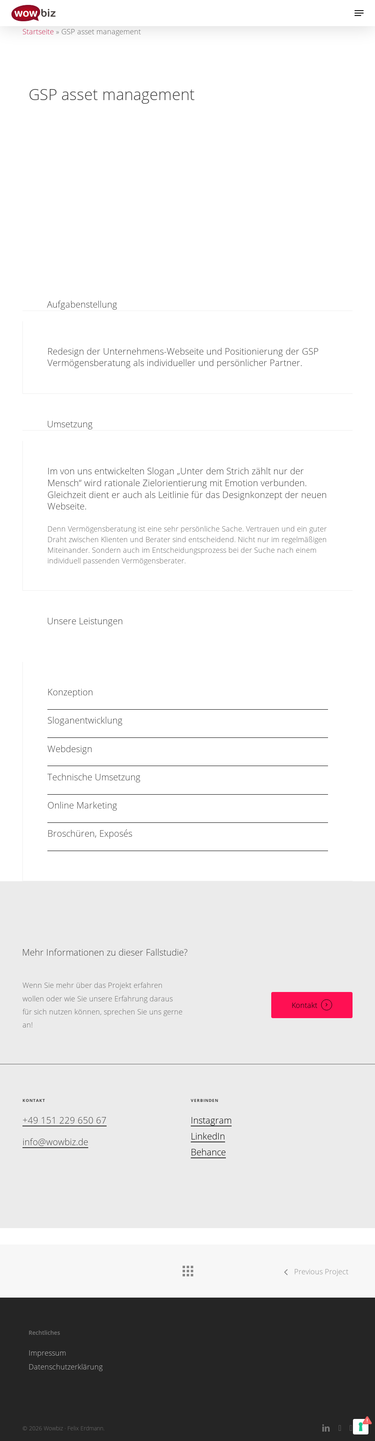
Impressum (47, 1353)
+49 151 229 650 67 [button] (64, 1120)
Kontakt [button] (304, 1005)
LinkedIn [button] (208, 1136)
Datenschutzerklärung (66, 1367)
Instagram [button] (211, 1120)
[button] (359, 13)
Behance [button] (208, 1152)
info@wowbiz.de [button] (55, 1142)
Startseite (38, 31)
